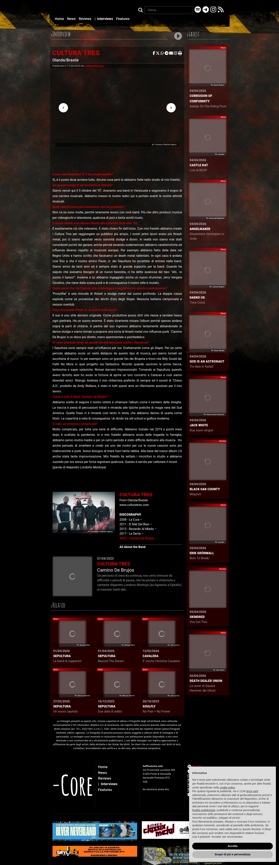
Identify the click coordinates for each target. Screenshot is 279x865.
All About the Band (133, 547)
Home (60, 19)
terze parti (252, 791)
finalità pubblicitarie (203, 810)
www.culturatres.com (134, 505)
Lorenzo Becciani (94, 65)
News (71, 19)
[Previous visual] (63, 107)
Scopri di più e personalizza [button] (232, 854)
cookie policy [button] (227, 787)
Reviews (85, 19)
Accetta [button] (233, 846)
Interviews (104, 19)
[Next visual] (171, 107)
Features (123, 19)
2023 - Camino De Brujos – (138, 538)
